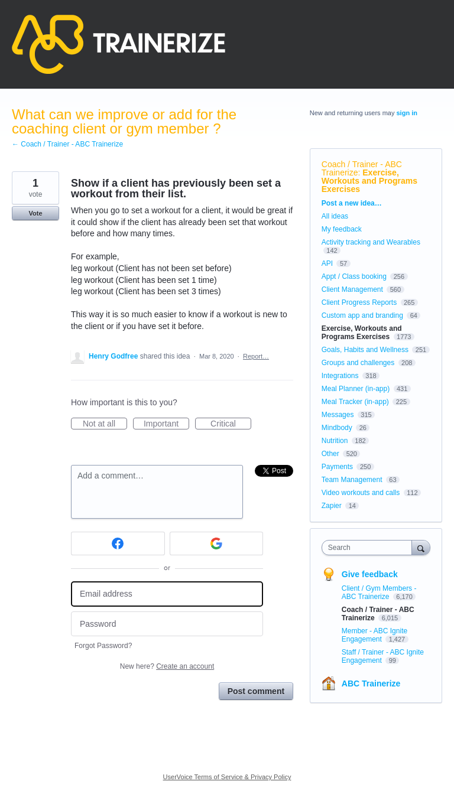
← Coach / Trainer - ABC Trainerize (67, 144)
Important (166, 424)
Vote (35, 213)
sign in (407, 112)
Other (330, 454)
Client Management (352, 289)
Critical (230, 424)
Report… (256, 356)
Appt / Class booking (354, 276)
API (327, 263)
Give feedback (370, 574)
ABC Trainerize (371, 683)
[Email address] (167, 594)
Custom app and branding (362, 315)
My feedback (342, 229)
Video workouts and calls (361, 493)
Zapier (332, 506)
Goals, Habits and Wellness (365, 350)
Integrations (340, 376)
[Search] (420, 547)
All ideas (335, 216)
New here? (167, 666)
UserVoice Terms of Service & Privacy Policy (227, 776)
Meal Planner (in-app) (356, 389)
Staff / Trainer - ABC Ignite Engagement (383, 656)
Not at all (105, 424)
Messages (338, 415)
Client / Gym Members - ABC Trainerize (379, 592)
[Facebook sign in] (118, 543)
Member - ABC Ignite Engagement (374, 635)
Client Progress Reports (359, 302)
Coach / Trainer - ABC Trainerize (362, 168)
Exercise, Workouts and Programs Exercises (369, 181)
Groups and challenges (358, 363)
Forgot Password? (103, 646)
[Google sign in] (217, 543)
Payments (337, 467)
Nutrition (335, 441)
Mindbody (337, 428)
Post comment (256, 691)
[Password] (167, 624)
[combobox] (369, 547)
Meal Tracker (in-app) (355, 402)
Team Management (352, 480)
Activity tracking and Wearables (371, 242)
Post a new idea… (352, 203)
